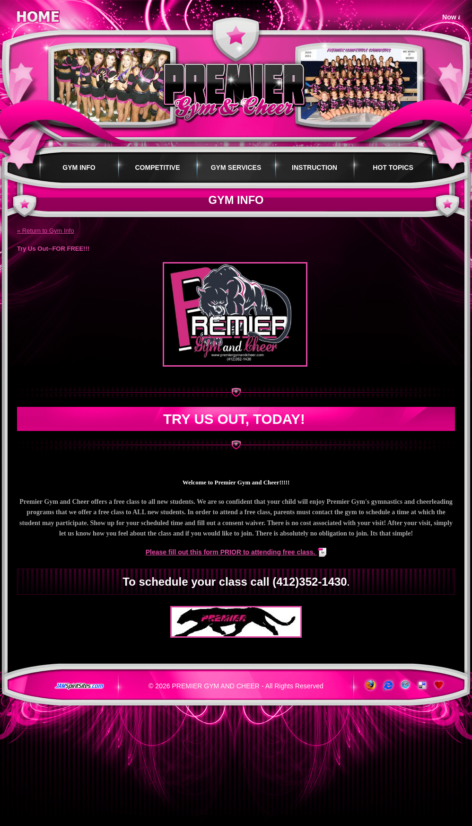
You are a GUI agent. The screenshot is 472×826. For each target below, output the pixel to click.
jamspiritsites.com (79, 686)
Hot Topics (393, 167)
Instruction (314, 167)
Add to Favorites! (439, 685)
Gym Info (78, 167)
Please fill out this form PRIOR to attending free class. (231, 552)
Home (38, 15)
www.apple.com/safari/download (404, 685)
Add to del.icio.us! (422, 685)
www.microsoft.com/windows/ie (387, 685)
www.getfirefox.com (369, 685)
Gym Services (236, 167)
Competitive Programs (157, 173)
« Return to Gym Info (45, 230)
